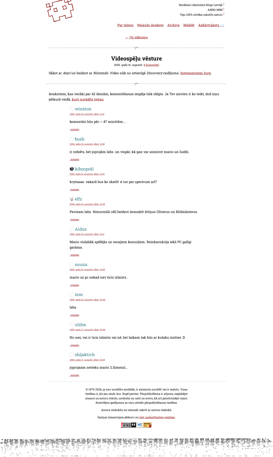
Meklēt (188, 25)
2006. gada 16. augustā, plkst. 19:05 (87, 269)
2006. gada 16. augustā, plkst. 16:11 (87, 234)
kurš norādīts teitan (88, 99)
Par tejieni (125, 25)
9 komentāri (151, 65)
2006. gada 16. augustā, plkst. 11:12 (87, 114)
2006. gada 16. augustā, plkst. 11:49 (87, 144)
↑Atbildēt (74, 129)
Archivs (173, 25)
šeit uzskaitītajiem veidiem (157, 417)
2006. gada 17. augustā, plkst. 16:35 (87, 359)
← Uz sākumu (136, 37)
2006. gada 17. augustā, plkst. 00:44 (87, 329)
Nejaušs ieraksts (150, 25)
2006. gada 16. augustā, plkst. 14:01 (87, 174)
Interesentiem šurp (195, 73)
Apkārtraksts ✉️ (211, 25)
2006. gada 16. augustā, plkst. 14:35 (87, 204)
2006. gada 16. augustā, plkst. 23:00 (87, 299)
